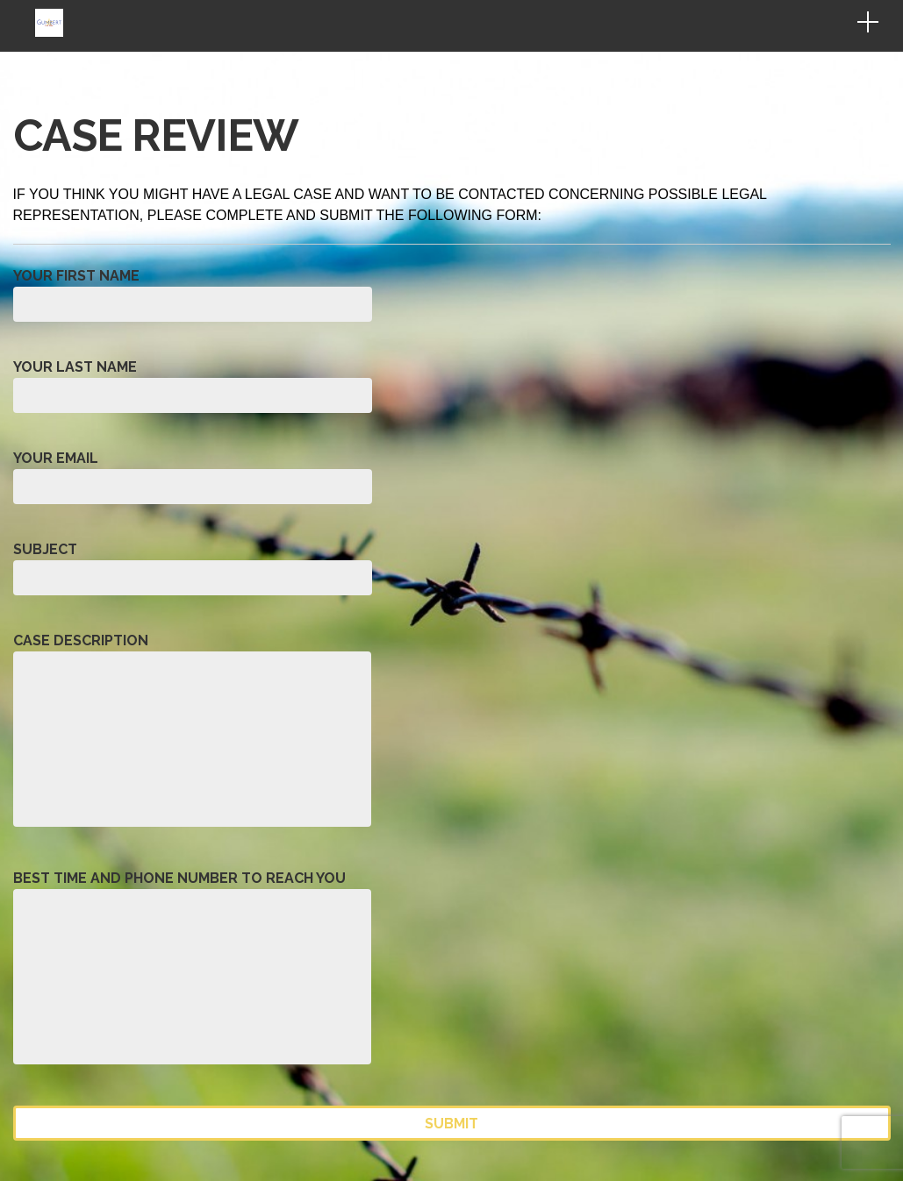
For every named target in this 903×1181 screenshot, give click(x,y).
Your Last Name (192, 384)
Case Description (192, 736)
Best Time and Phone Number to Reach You (192, 974)
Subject (192, 566)
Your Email (192, 475)
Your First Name (192, 292)
